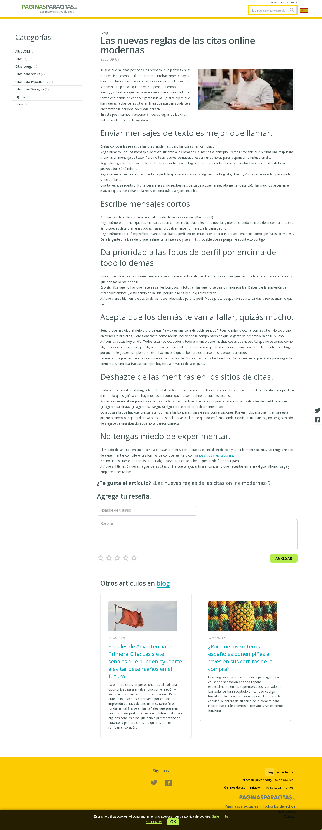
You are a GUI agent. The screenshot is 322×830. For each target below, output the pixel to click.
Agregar (283, 558)
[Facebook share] (317, 419)
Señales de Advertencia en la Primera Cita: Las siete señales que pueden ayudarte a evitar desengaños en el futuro (145, 661)
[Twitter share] (317, 410)
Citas (21, 59)
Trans (21, 104)
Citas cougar (26, 66)
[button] (154, 822)
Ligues (23, 96)
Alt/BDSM (25, 51)
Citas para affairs (30, 74)
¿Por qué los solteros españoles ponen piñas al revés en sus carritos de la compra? (240, 657)
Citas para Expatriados (34, 81)
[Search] (291, 10)
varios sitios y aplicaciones (214, 455)
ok (173, 822)
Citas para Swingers (32, 89)
